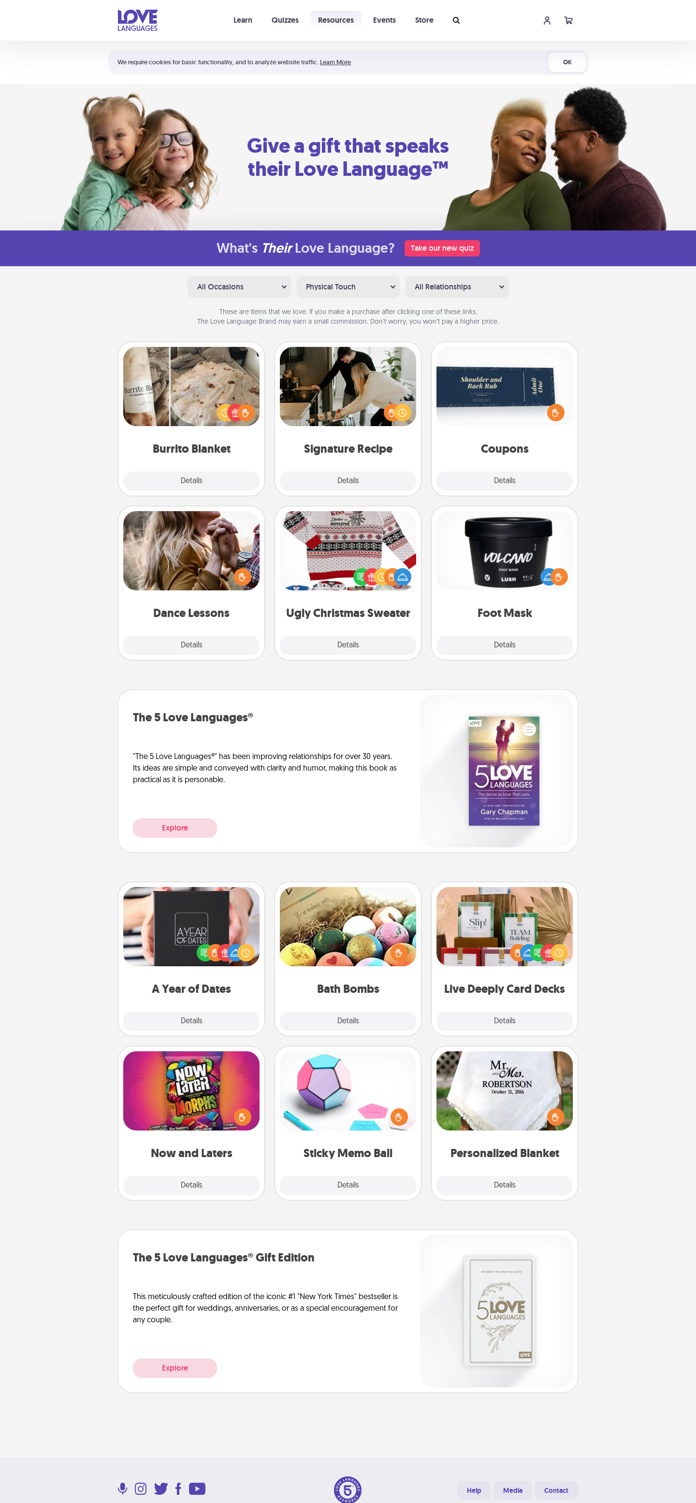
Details (192, 481)
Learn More (335, 62)
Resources (336, 20)
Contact (556, 1490)
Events (384, 20)
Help (474, 1490)
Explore (175, 828)
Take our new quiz (442, 248)
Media (512, 1490)
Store (424, 20)
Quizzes (285, 20)
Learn (242, 20)
